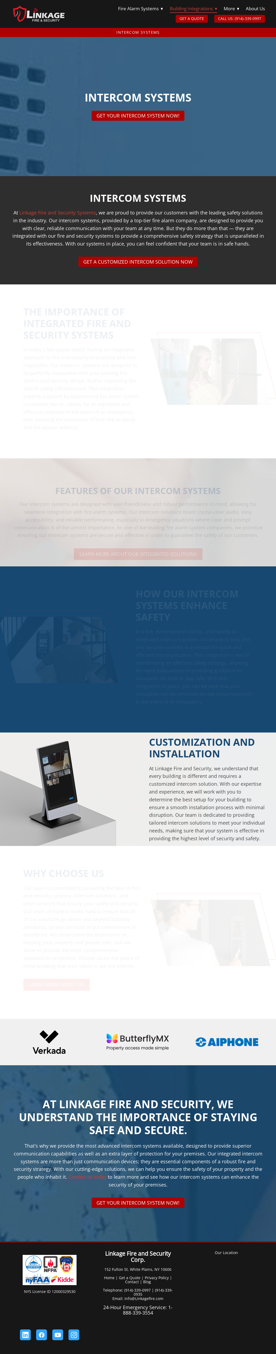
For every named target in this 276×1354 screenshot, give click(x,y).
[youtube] (57, 1334)
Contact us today (86, 1176)
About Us (255, 8)
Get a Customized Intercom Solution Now (138, 261)
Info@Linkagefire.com (144, 1298)
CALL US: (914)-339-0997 (239, 18)
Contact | (133, 1281)
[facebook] (41, 1334)
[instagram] (73, 1334)
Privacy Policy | (158, 1277)
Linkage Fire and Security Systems (57, 212)
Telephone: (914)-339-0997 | (129, 1290)
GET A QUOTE (192, 18)
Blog (147, 1281)
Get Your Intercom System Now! (138, 115)
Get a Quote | (131, 1277)
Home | (111, 1277)
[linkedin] (25, 1334)
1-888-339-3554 (148, 1310)
